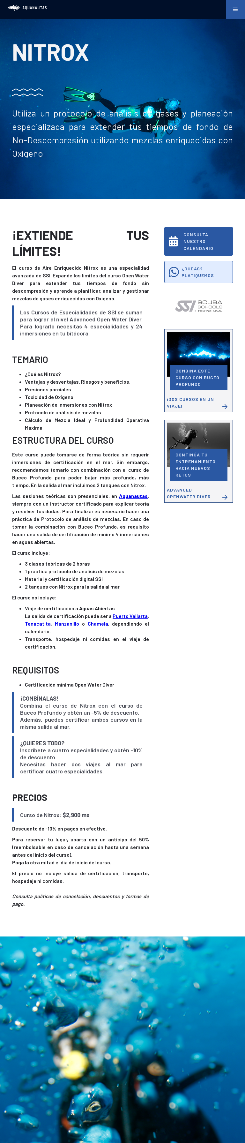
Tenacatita (38, 623)
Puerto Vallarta (130, 616)
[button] (235, 9)
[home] (27, 8)
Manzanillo (67, 623)
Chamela (98, 623)
